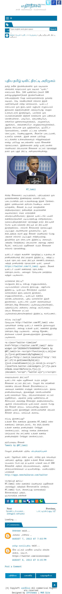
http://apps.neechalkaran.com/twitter (26, 475)
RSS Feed (41, 4)
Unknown (16, 531)
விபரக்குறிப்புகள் (39, 451)
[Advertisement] (31, 54)
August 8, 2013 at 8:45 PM (29, 560)
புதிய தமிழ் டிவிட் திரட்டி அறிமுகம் (30, 80)
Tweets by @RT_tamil (16, 445)
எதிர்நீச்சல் (25, 588)
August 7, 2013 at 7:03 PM (29, 539)
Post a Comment (13, 567)
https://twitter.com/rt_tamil (21, 266)
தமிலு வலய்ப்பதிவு (21, 546)
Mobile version (32, 4)
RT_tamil (31, 189)
